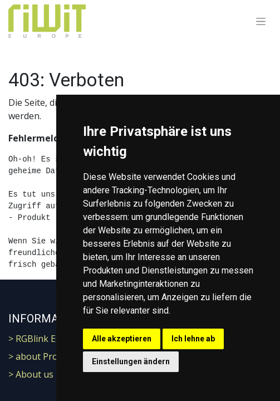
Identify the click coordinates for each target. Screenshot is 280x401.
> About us (30, 374)
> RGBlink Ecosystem (51, 338)
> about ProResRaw (49, 356)
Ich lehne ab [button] (193, 338)
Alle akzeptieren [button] (121, 338)
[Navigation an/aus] (261, 21)
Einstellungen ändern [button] (131, 361)
